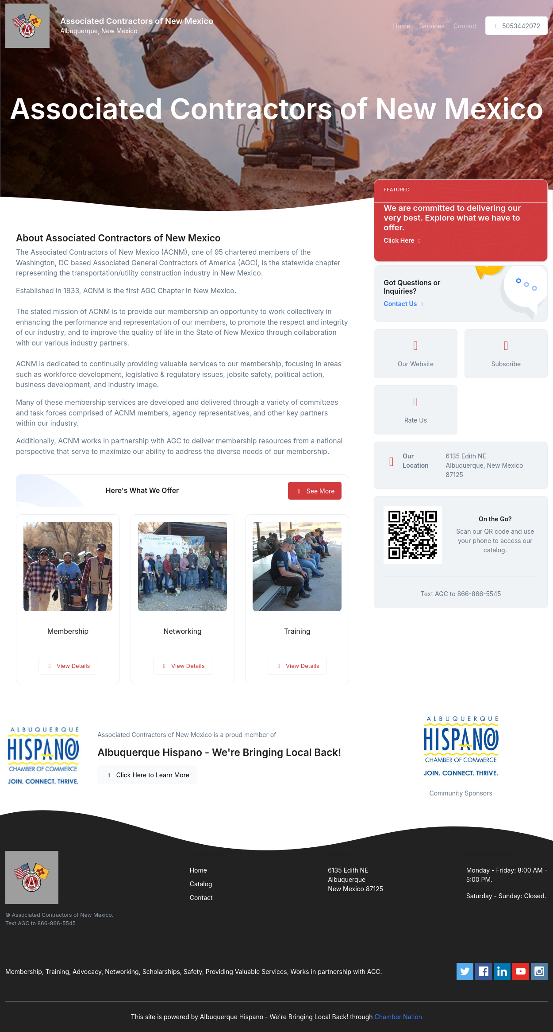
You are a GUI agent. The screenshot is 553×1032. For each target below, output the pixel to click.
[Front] (29, 26)
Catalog (201, 884)
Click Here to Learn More (147, 775)
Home (401, 26)
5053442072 (516, 26)
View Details (68, 665)
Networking (183, 631)
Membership (67, 631)
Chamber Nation (398, 1016)
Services (431, 26)
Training (297, 631)
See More (314, 491)
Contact (464, 26)
